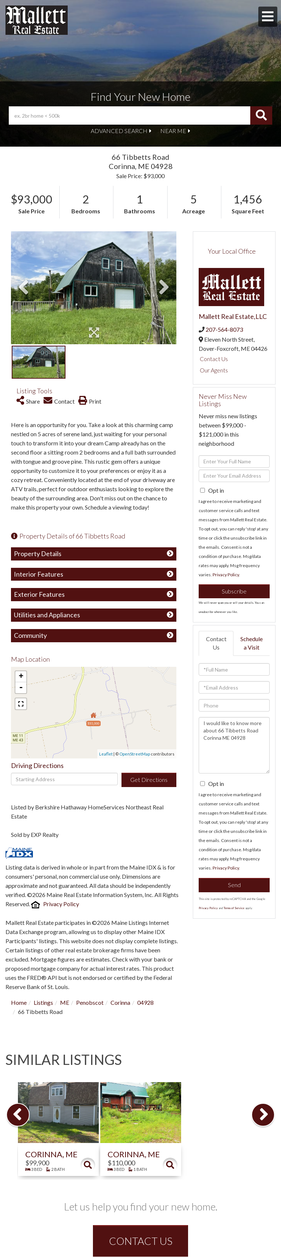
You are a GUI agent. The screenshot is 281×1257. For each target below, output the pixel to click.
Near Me (173, 130)
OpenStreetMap (134, 753)
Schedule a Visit (251, 643)
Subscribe (234, 591)
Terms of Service (234, 908)
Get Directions (149, 779)
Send (234, 884)
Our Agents (214, 370)
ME (64, 1002)
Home (19, 1002)
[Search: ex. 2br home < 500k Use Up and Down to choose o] (129, 115)
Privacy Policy (61, 903)
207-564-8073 (224, 329)
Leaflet (106, 753)
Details (87, 1165)
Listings (43, 1002)
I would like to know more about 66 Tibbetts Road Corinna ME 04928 (234, 745)
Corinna (120, 1002)
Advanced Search (119, 130)
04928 (145, 1002)
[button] (261, 115)
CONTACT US (140, 1241)
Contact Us (214, 358)
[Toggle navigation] (267, 17)
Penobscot (90, 1002)
